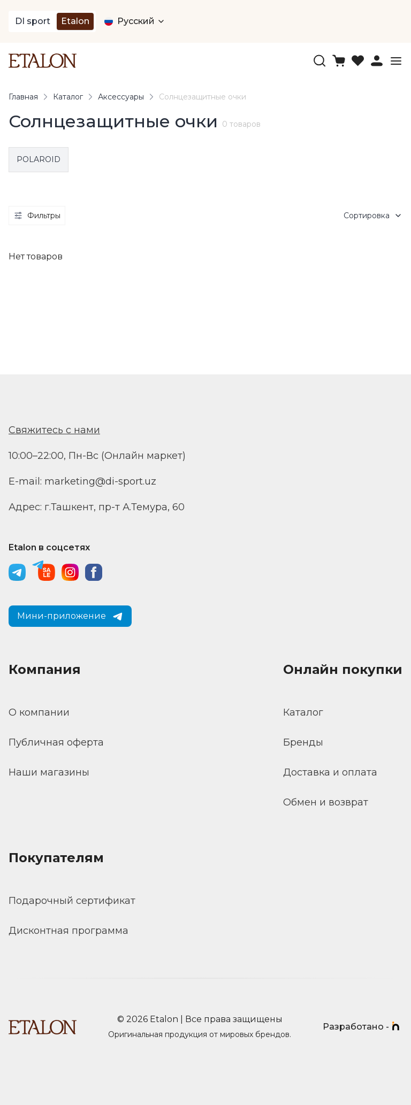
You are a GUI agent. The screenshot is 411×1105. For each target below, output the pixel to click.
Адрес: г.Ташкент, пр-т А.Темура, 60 (97, 507)
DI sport (32, 21)
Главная (23, 97)
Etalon (75, 21)
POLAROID (38, 159)
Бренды (303, 742)
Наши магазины (49, 772)
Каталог (68, 97)
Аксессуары (121, 97)
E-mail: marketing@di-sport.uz (82, 481)
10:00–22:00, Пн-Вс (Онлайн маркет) (97, 456)
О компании (39, 712)
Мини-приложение (70, 616)
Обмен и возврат (325, 802)
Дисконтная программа (68, 931)
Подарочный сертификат (72, 901)
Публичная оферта (56, 742)
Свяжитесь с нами (54, 430)
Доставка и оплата (330, 772)
